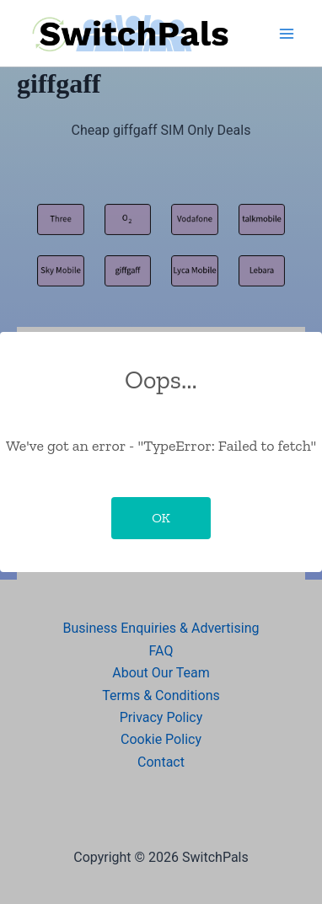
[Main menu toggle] (286, 33)
